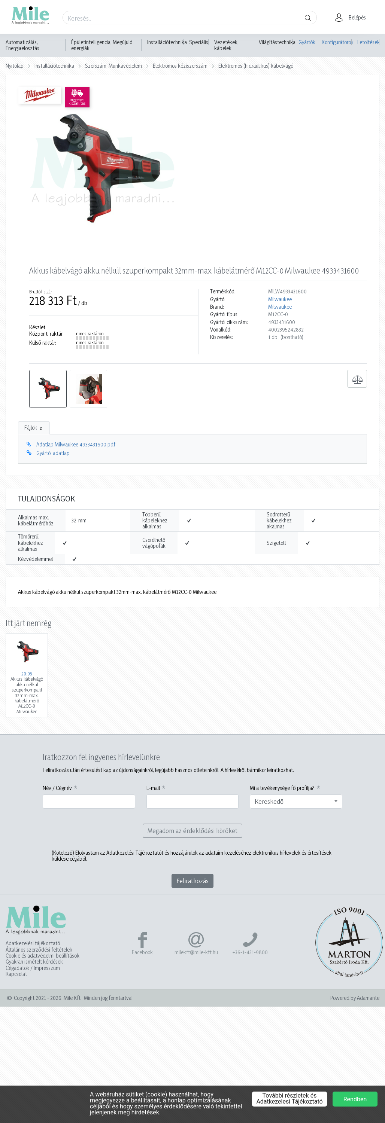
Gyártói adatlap (53, 453)
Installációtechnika (167, 42)
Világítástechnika (277, 42)
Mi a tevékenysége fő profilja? (282, 788)
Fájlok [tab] (33, 427)
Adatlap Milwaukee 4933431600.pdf (75, 444)
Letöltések (368, 42)
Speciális (198, 42)
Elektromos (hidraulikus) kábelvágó (255, 65)
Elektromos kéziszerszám (180, 65)
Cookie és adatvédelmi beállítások (42, 956)
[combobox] (296, 801)
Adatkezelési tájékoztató (33, 943)
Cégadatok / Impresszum (33, 968)
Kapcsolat (16, 974)
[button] (352, 17)
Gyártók (306, 42)
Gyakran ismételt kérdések (34, 962)
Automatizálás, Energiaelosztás (22, 45)
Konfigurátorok (337, 42)
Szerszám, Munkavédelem (113, 65)
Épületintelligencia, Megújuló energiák (101, 45)
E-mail (153, 788)
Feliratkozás (192, 881)
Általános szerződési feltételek (39, 950)
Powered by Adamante (354, 998)
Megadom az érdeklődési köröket (192, 830)
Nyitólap (15, 65)
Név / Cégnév (57, 788)
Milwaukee (280, 299)
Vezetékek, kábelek (226, 45)
